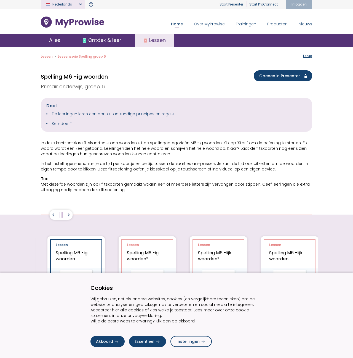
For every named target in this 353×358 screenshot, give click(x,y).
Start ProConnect (263, 4)
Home (177, 24)
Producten (277, 24)
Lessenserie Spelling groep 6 (82, 56)
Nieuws (305, 24)
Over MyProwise (209, 24)
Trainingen (246, 24)
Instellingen (191, 341)
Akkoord (107, 341)
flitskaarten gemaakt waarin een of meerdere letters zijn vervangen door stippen (180, 184)
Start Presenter (231, 4)
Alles (54, 40)
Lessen (47, 56)
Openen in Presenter (284, 76)
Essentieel (148, 341)
